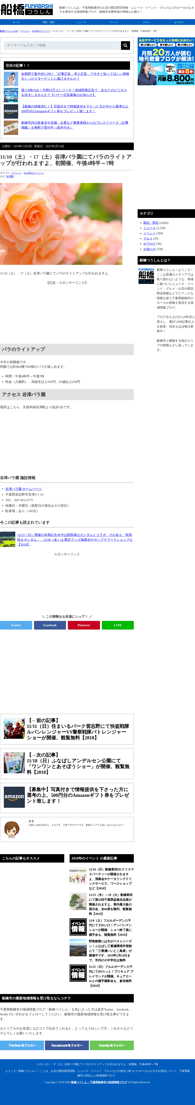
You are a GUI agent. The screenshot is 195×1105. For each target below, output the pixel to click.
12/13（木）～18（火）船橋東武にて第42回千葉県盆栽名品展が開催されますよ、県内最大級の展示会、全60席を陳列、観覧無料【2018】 (110, 904)
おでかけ (178, 22)
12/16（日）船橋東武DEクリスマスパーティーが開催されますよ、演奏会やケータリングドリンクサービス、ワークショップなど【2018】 (111, 879)
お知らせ (149, 249)
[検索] (125, 45)
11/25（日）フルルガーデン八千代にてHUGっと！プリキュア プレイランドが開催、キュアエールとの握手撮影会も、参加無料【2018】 (111, 976)
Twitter (16, 625)
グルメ (146, 22)
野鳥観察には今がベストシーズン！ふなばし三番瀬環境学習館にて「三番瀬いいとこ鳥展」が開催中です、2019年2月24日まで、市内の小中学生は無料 (110, 951)
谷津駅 (10, 176)
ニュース (81, 22)
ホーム (16, 22)
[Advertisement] (67, 312)
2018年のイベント (41, 31)
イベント (113, 22)
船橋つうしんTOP (9, 31)
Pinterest (84, 625)
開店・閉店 (48, 22)
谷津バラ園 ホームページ (23, 489)
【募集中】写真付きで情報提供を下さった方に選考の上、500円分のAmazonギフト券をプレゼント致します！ (78, 795)
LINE (118, 625)
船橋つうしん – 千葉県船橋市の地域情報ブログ (99, 1082)
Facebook (50, 625)
